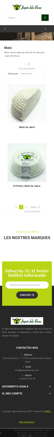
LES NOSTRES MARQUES (27, 237)
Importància (33, 73)
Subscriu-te (27, 295)
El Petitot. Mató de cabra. (27, 186)
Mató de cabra (27, 127)
